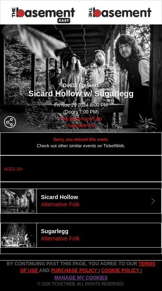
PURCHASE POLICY (74, 270)
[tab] (81, 201)
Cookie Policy (120, 270)
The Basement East (81, 119)
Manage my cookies (80, 278)
